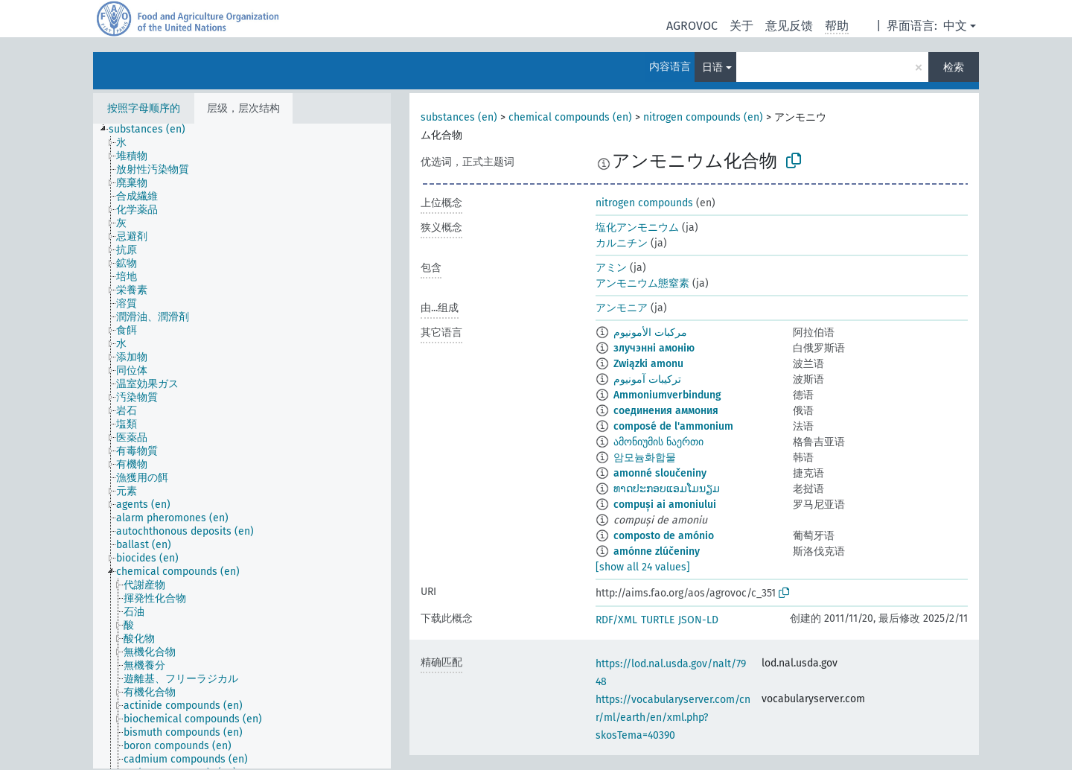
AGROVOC (692, 26)
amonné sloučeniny (659, 473)
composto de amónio (663, 535)
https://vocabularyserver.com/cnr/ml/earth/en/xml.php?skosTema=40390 (673, 717)
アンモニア (622, 308)
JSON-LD (698, 620)
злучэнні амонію (654, 348)
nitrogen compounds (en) (703, 117)
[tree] (242, 446)
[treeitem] (153, 129)
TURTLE (657, 620)
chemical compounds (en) (570, 117)
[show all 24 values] (643, 567)
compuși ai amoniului (664, 504)
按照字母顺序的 (143, 108)
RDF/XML (616, 620)
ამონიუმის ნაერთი (658, 442)
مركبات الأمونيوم (650, 332)
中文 (955, 26)
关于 (741, 26)
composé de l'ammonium (673, 426)
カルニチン (622, 243)
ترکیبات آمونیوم (647, 379)
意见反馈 (789, 26)
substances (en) (459, 117)
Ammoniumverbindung (667, 395)
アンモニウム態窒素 (642, 283)
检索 (953, 67)
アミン (611, 267)
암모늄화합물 (644, 457)
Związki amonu (648, 363)
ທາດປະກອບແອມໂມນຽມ (666, 489)
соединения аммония (665, 410)
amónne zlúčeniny (656, 551)
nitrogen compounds (644, 203)
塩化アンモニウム (637, 227)
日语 (712, 67)
